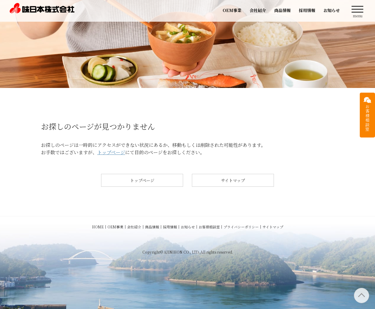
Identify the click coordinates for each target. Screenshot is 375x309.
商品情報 (282, 10)
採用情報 (307, 10)
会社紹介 (258, 10)
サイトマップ (233, 180)
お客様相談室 (209, 226)
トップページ (111, 152)
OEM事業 (232, 10)
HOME (98, 226)
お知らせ (331, 10)
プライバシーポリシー (241, 226)
